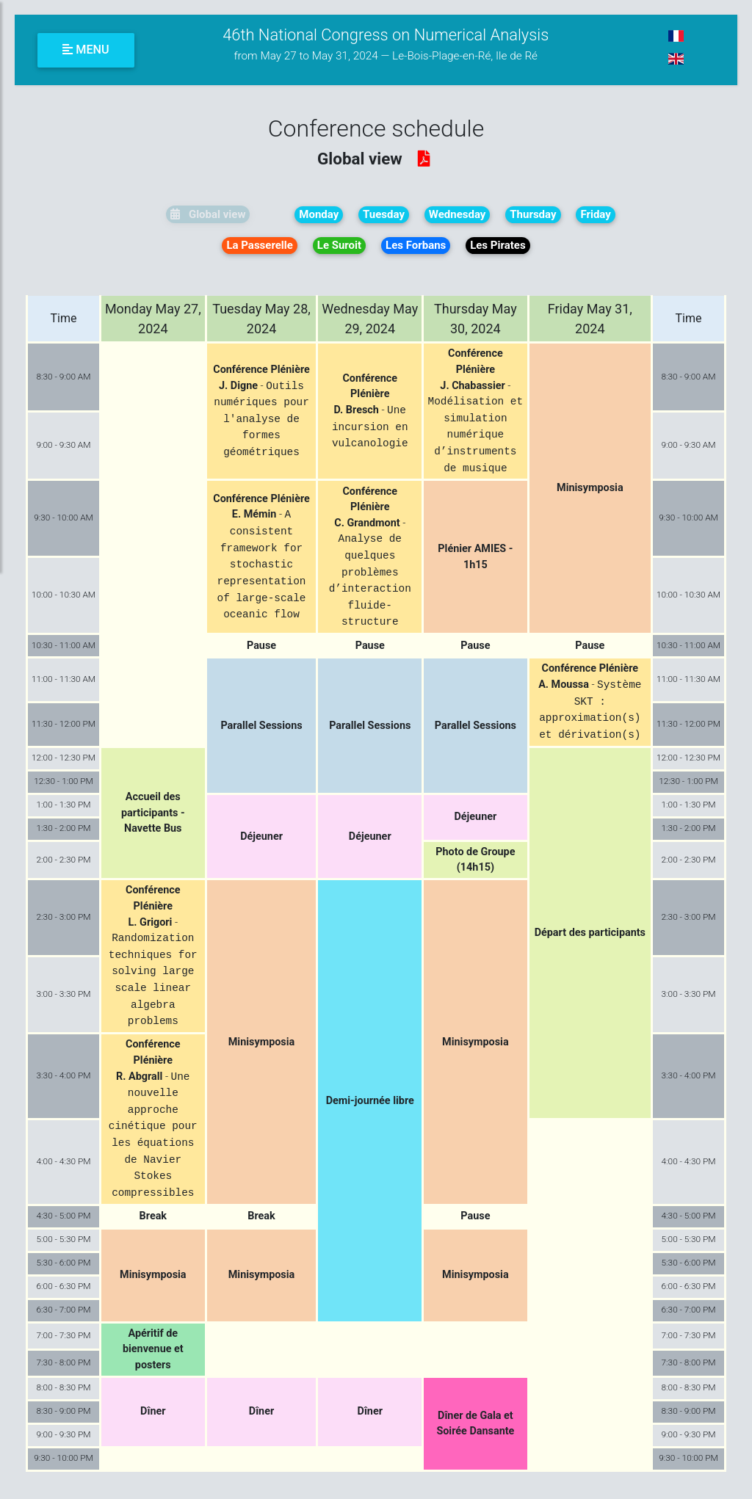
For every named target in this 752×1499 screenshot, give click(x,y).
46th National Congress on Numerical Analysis (385, 45)
